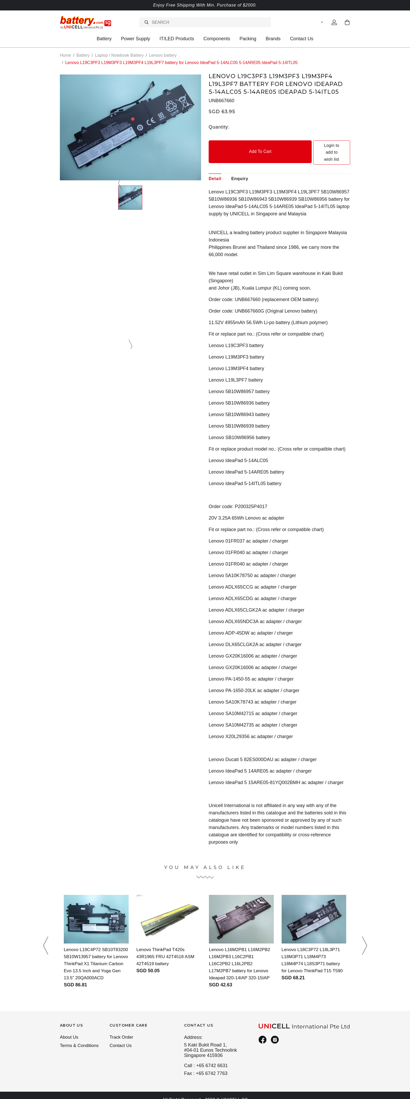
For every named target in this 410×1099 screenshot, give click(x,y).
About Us (69, 1030)
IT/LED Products (177, 38)
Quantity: (219, 126)
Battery (104, 38)
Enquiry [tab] (239, 165)
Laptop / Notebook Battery (119, 55)
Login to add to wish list (315, 145)
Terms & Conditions (80, 1040)
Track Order (122, 1030)
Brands (273, 38)
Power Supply (135, 38)
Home (65, 55)
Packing (248, 38)
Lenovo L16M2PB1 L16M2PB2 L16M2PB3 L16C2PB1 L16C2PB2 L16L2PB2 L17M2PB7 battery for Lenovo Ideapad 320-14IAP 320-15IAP (241, 949)
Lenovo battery (163, 55)
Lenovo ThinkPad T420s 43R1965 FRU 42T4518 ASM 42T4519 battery (167, 942)
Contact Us (301, 38)
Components (216, 38)
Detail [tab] (215, 165)
